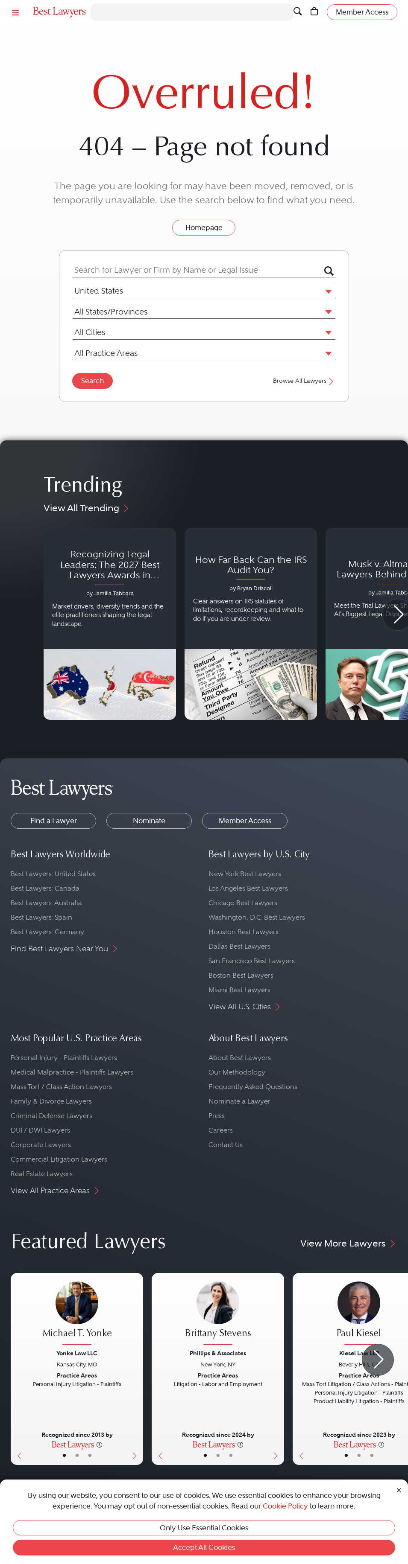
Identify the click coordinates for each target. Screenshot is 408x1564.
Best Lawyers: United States (53, 874)
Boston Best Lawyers (240, 975)
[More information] (99, 1444)
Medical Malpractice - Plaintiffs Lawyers (72, 1072)
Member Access (245, 820)
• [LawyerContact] (90, 1455)
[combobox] (198, 270)
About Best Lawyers (239, 1058)
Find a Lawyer (53, 820)
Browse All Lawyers (304, 381)
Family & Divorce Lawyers (51, 1101)
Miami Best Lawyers (239, 990)
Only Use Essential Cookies (204, 1527)
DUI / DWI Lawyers (40, 1130)
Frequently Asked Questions (252, 1087)
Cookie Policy (285, 1506)
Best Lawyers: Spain (41, 917)
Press (216, 1116)
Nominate (149, 820)
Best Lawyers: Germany (47, 932)
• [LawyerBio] (77, 1455)
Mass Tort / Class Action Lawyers (61, 1087)
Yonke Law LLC (76, 1353)
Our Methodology (236, 1072)
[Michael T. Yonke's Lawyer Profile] (77, 1314)
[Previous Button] (17, 1369)
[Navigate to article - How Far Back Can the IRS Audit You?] (251, 624)
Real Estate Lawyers (42, 1174)
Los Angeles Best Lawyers (248, 888)
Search (92, 380)
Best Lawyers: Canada (45, 888)
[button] (327, 291)
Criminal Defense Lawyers (51, 1116)
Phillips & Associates (218, 1353)
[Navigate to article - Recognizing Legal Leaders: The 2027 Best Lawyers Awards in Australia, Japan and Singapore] (110, 624)
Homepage (204, 227)
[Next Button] (136, 1369)
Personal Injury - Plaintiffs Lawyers (64, 1058)
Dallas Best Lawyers (239, 946)
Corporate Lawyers (41, 1145)
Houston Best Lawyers (243, 932)
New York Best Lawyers (244, 874)
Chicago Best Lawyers (242, 903)
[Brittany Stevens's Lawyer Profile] (218, 1314)
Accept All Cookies (204, 1547)
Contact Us (225, 1145)
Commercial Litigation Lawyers (59, 1159)
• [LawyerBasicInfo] (64, 1455)
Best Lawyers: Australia (46, 903)
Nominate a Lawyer (239, 1101)
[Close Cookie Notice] (399, 1489)
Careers (220, 1130)
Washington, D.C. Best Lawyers (256, 917)
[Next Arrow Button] (378, 1360)
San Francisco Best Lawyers (251, 961)
